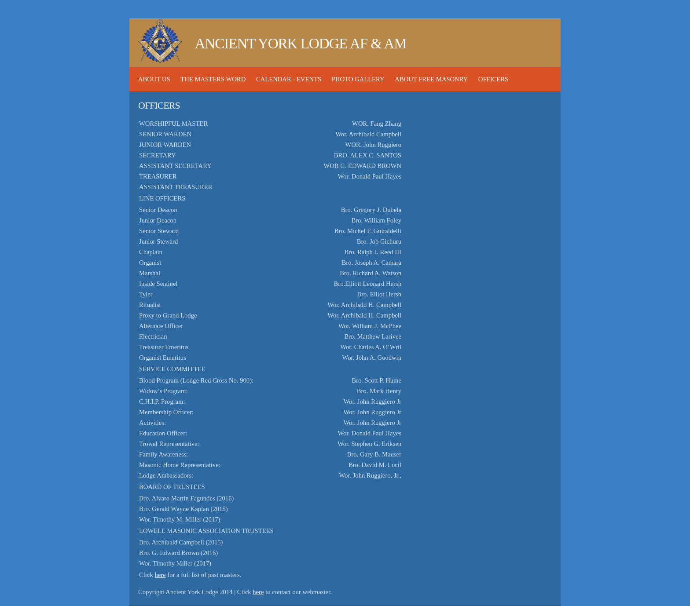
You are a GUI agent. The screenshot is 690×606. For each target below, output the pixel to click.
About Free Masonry (431, 79)
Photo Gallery (358, 79)
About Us (154, 79)
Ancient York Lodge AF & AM (272, 43)
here (159, 574)
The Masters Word (213, 79)
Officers (493, 79)
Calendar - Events (288, 79)
